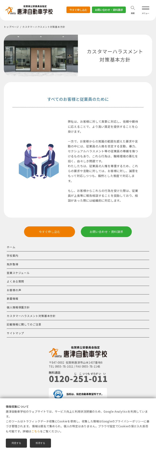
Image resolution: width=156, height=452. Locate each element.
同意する (16, 443)
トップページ (11, 26)
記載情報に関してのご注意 (24, 324)
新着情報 (12, 298)
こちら (35, 431)
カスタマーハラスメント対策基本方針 (31, 316)
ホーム (11, 247)
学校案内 (12, 255)
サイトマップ (15, 333)
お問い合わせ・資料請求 (109, 10)
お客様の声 (14, 290)
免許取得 (12, 264)
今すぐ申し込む (78, 10)
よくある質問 (15, 281)
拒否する (40, 443)
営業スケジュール (18, 273)
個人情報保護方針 (18, 307)
